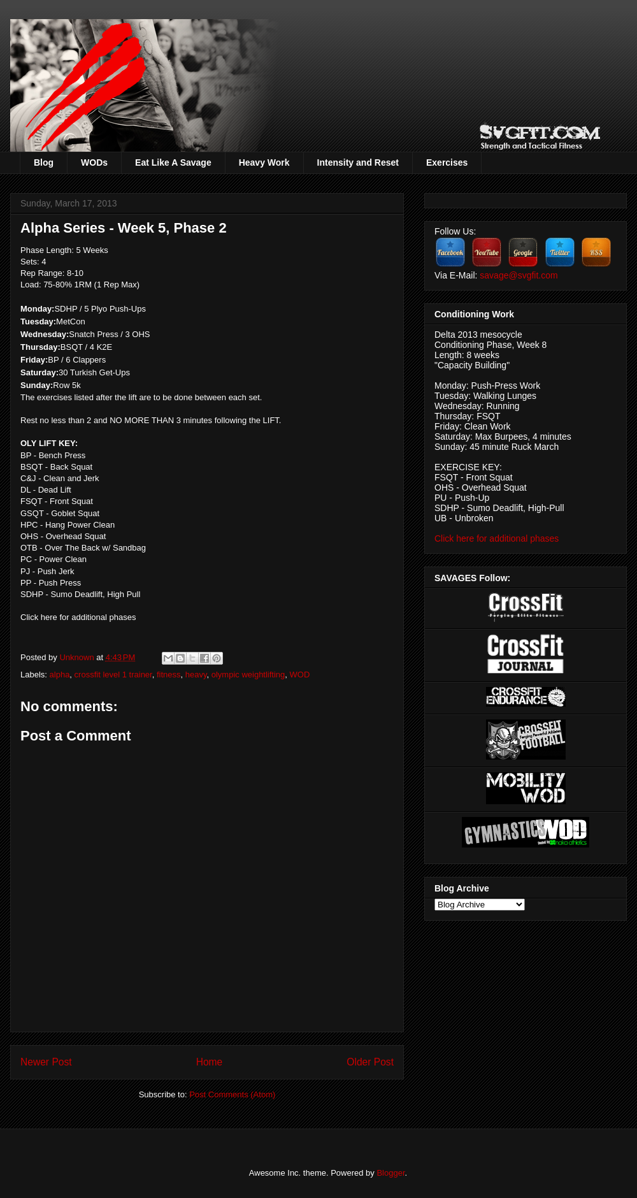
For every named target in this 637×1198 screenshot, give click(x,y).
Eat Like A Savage (173, 162)
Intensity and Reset (358, 162)
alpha (60, 674)
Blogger (390, 1173)
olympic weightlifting (248, 674)
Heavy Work (264, 162)
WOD (300, 674)
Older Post (370, 1062)
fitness (169, 674)
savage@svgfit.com (518, 275)
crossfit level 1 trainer (113, 674)
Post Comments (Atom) (232, 1094)
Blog (44, 162)
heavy (196, 674)
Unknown (77, 657)
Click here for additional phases (78, 617)
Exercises (447, 162)
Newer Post (46, 1062)
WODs (94, 162)
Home (209, 1062)
